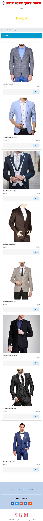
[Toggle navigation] (21, 8)
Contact (21, 491)
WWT (34, 520)
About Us (21, 489)
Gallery (31, 489)
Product (22, 35)
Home (3, 30)
